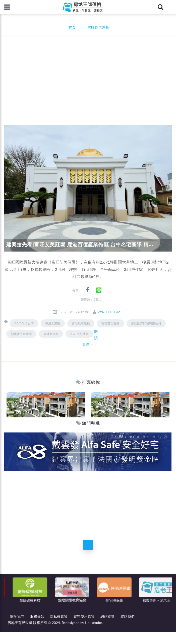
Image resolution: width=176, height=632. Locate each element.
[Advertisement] (90, 74)
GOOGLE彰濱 (24, 323)
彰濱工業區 (52, 323)
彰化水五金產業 (21, 334)
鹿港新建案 (50, 334)
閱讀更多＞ (90, 338)
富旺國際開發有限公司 (146, 323)
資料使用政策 (84, 616)
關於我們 (17, 616)
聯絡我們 (128, 616)
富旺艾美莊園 (110, 323)
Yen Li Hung (109, 312)
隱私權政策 (59, 616)
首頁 (71, 27)
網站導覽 (107, 616)
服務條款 (37, 616)
